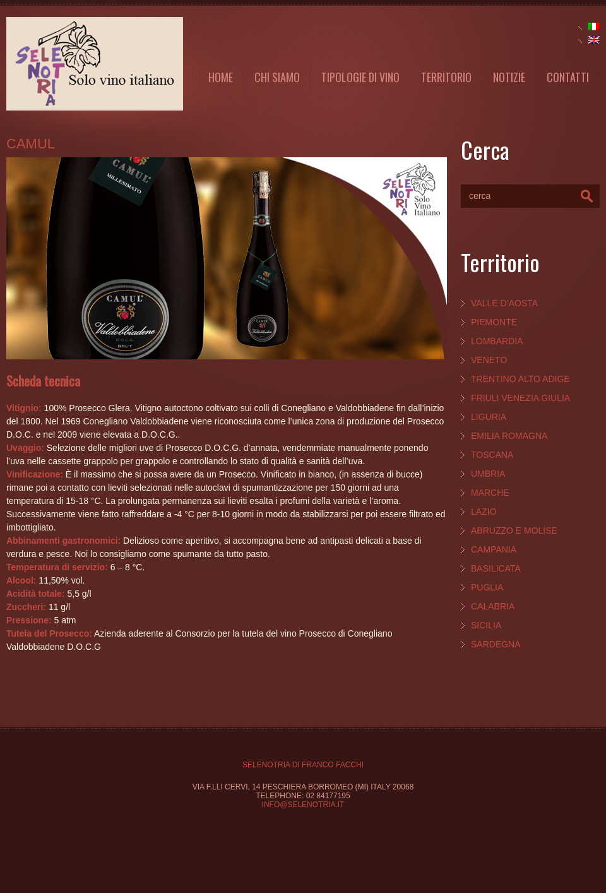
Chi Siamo (277, 77)
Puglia (487, 587)
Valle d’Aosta (504, 303)
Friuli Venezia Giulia (520, 398)
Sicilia (486, 625)
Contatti (568, 77)
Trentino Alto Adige (520, 379)
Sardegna (496, 644)
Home (220, 77)
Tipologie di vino (360, 77)
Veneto (489, 360)
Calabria (492, 606)
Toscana (492, 455)
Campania (493, 549)
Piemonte (494, 322)
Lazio (483, 511)
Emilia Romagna (509, 436)
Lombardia (497, 341)
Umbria (488, 474)
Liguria (488, 417)
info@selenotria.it (303, 804)
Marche (490, 493)
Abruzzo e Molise (514, 530)
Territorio (446, 77)
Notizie (509, 77)
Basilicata (496, 568)
